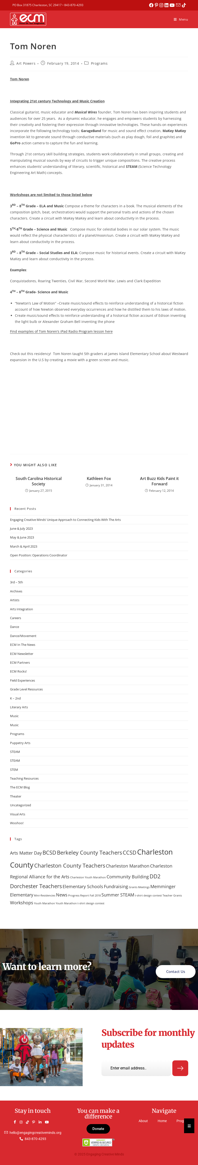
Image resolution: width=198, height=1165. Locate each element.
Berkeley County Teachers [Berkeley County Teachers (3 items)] (89, 852)
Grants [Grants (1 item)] (133, 887)
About (143, 1121)
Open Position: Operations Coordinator (38, 555)
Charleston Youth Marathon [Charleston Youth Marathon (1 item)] (88, 877)
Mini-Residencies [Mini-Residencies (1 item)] (44, 895)
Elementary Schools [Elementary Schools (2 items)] (83, 886)
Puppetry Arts (20, 743)
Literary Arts (19, 707)
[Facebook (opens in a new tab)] (152, 5)
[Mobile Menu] (181, 19)
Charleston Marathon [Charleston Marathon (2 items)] (127, 866)
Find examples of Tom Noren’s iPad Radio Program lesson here (61, 331)
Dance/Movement (23, 636)
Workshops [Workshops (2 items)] (21, 903)
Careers (15, 618)
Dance (14, 627)
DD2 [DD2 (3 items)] (155, 876)
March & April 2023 (23, 546)
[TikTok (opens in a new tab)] (184, 5)
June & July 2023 (21, 528)
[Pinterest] (36, 1122)
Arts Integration (21, 609)
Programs (99, 63)
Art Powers (25, 63)
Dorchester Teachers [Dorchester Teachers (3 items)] (36, 886)
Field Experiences (22, 680)
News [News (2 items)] (61, 895)
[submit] (180, 1068)
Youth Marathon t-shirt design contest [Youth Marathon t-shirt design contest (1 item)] (80, 903)
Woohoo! (16, 823)
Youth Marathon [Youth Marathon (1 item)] (44, 903)
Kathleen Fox (99, 478)
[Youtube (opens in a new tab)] (173, 5)
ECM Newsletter (21, 653)
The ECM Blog (20, 787)
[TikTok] (29, 1122)
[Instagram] (23, 1122)
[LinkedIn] (42, 1122)
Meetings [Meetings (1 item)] (144, 887)
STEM (14, 769)
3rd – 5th (16, 582)
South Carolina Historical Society (39, 481)
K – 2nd (15, 698)
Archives (16, 591)
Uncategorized (20, 805)
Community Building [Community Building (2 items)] (128, 877)
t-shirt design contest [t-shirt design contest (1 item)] (148, 895)
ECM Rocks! (18, 671)
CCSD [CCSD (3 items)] (129, 852)
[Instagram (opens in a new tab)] (162, 5)
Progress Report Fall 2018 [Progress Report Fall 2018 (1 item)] (84, 895)
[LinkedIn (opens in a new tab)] (167, 5)
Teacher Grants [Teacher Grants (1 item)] (172, 895)
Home (162, 1121)
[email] (136, 1068)
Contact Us (175, 971)
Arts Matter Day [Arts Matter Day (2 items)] (26, 853)
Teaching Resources (24, 778)
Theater (15, 796)
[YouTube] (48, 1122)
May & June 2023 (22, 537)
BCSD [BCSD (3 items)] (49, 852)
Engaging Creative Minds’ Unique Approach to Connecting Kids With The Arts (65, 519)
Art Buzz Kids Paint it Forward (159, 481)
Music (14, 716)
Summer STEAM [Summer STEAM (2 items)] (117, 895)
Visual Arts (17, 814)
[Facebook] (17, 1122)
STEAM (15, 751)
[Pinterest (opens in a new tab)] (157, 5)
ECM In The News (22, 644)
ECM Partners (20, 662)
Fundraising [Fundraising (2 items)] (116, 886)
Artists (14, 600)
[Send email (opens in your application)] (179, 5)
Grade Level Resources (26, 689)
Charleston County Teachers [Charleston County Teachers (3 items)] (69, 865)
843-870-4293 (73, 5)
